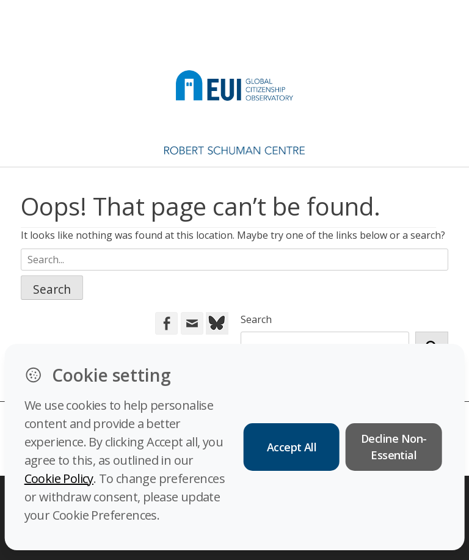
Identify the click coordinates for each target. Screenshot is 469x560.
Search (256, 319)
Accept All (292, 447)
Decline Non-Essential (394, 446)
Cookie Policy (58, 478)
